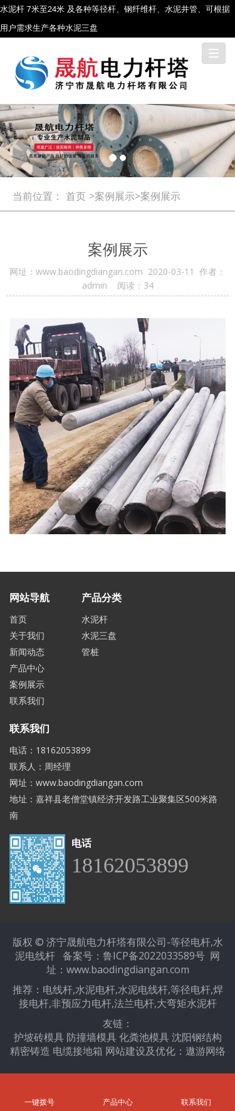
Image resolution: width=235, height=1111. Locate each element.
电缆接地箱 (78, 1051)
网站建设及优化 (140, 1051)
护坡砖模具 (39, 1037)
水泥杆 (94, 619)
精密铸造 (30, 1051)
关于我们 (26, 635)
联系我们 (26, 700)
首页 (76, 196)
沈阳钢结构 (197, 1037)
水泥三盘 (99, 635)
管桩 (90, 652)
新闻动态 (26, 652)
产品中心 (26, 668)
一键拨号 (39, 1085)
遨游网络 (205, 1051)
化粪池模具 (144, 1037)
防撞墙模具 (91, 1037)
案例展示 (26, 684)
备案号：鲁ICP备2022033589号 (134, 956)
